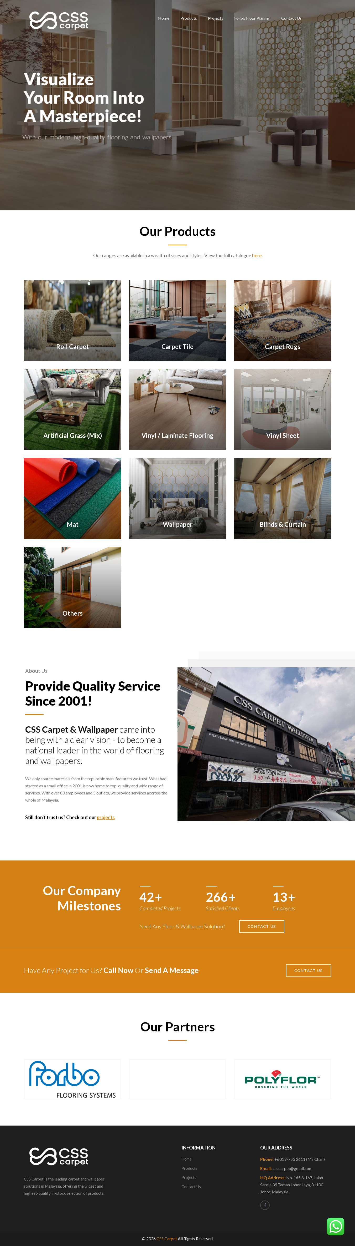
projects (106, 817)
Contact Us (291, 18)
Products (188, 18)
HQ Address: (291, 1184)
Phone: (292, 1159)
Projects (215, 18)
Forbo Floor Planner (252, 18)
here (257, 255)
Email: (286, 1168)
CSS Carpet (166, 1238)
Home (163, 18)
